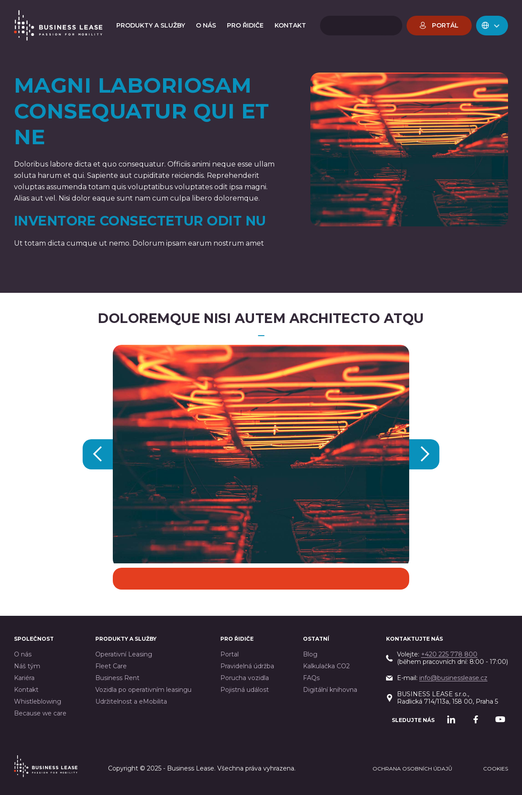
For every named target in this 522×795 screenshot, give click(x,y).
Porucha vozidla (244, 678)
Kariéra (24, 678)
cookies (495, 768)
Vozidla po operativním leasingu (143, 690)
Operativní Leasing (123, 654)
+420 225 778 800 (449, 654)
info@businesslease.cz (453, 678)
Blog (310, 654)
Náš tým (27, 666)
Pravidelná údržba (247, 666)
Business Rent (117, 678)
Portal (229, 654)
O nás (22, 654)
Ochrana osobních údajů (412, 768)
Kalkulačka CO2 (326, 666)
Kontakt (26, 690)
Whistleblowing (37, 701)
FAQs (311, 678)
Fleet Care (111, 666)
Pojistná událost (244, 690)
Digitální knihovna (330, 690)
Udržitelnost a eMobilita (131, 701)
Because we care (40, 713)
